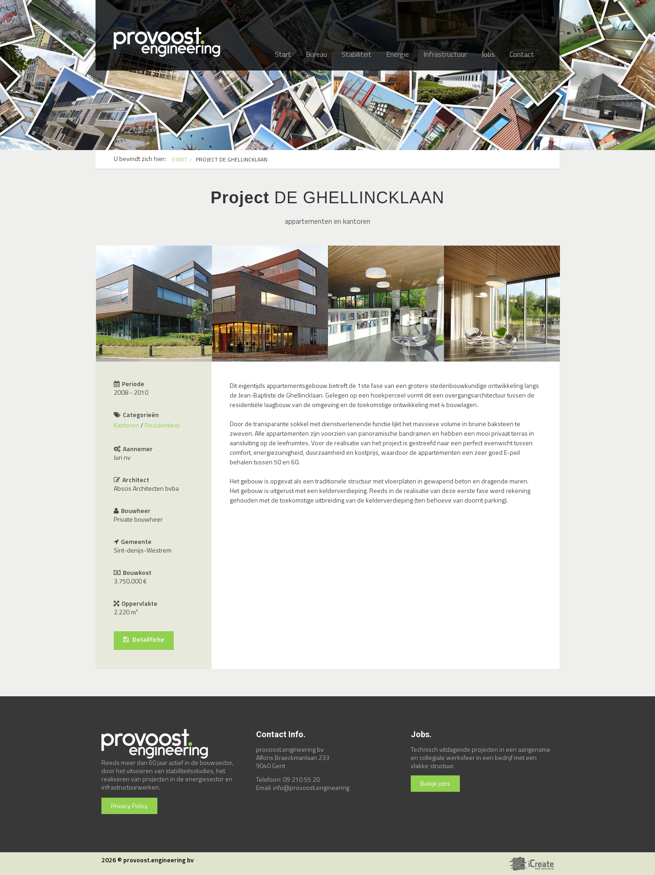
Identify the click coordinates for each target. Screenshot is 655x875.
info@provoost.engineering (311, 787)
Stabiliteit (357, 54)
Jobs (488, 54)
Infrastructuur (445, 54)
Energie (397, 54)
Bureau (316, 54)
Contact (521, 54)
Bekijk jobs (435, 783)
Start (283, 54)
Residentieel (162, 425)
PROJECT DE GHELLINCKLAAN (231, 159)
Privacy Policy (129, 805)
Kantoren (126, 425)
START (179, 159)
